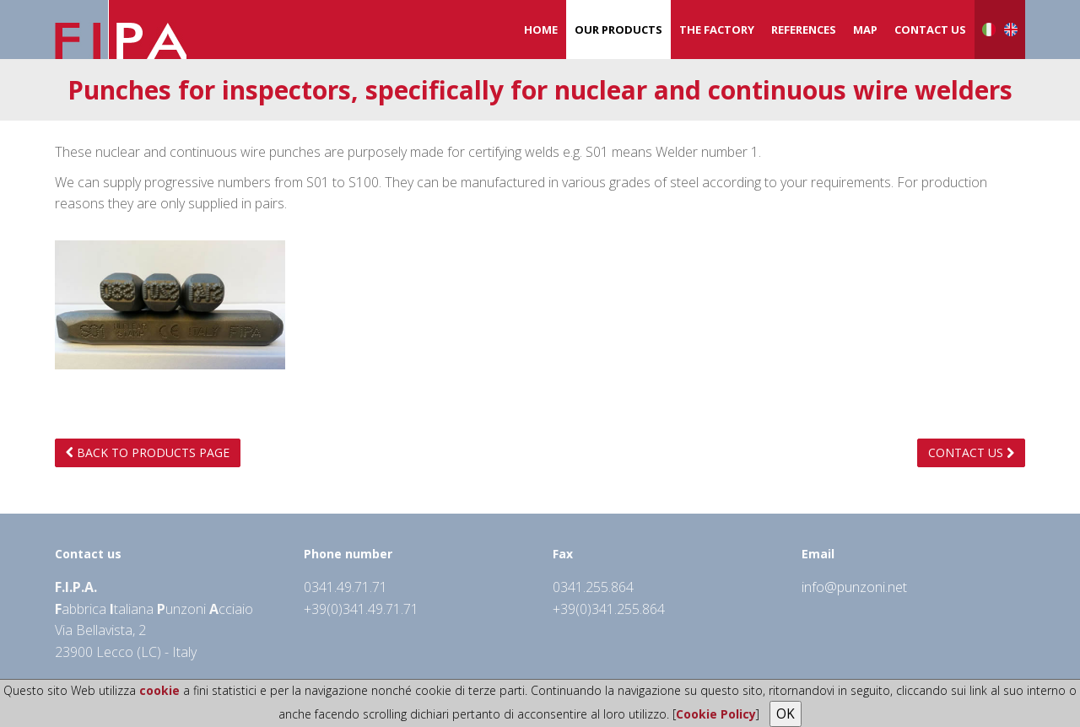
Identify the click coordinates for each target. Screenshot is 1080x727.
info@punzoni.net (854, 587)
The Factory (716, 29)
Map (865, 29)
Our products (618, 29)
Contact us (930, 29)
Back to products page (148, 452)
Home (541, 29)
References (803, 29)
